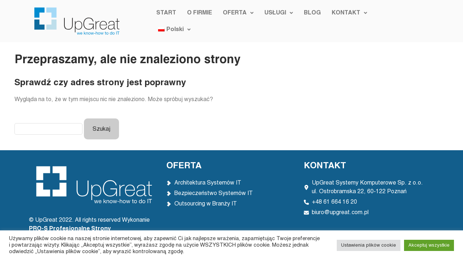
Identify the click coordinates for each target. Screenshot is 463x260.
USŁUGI (277, 21)
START (165, 21)
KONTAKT (348, 21)
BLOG (311, 21)
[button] (237, 21)
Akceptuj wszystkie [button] (429, 245)
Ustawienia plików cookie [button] (368, 245)
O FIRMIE (198, 21)
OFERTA (237, 21)
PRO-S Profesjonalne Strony (70, 229)
